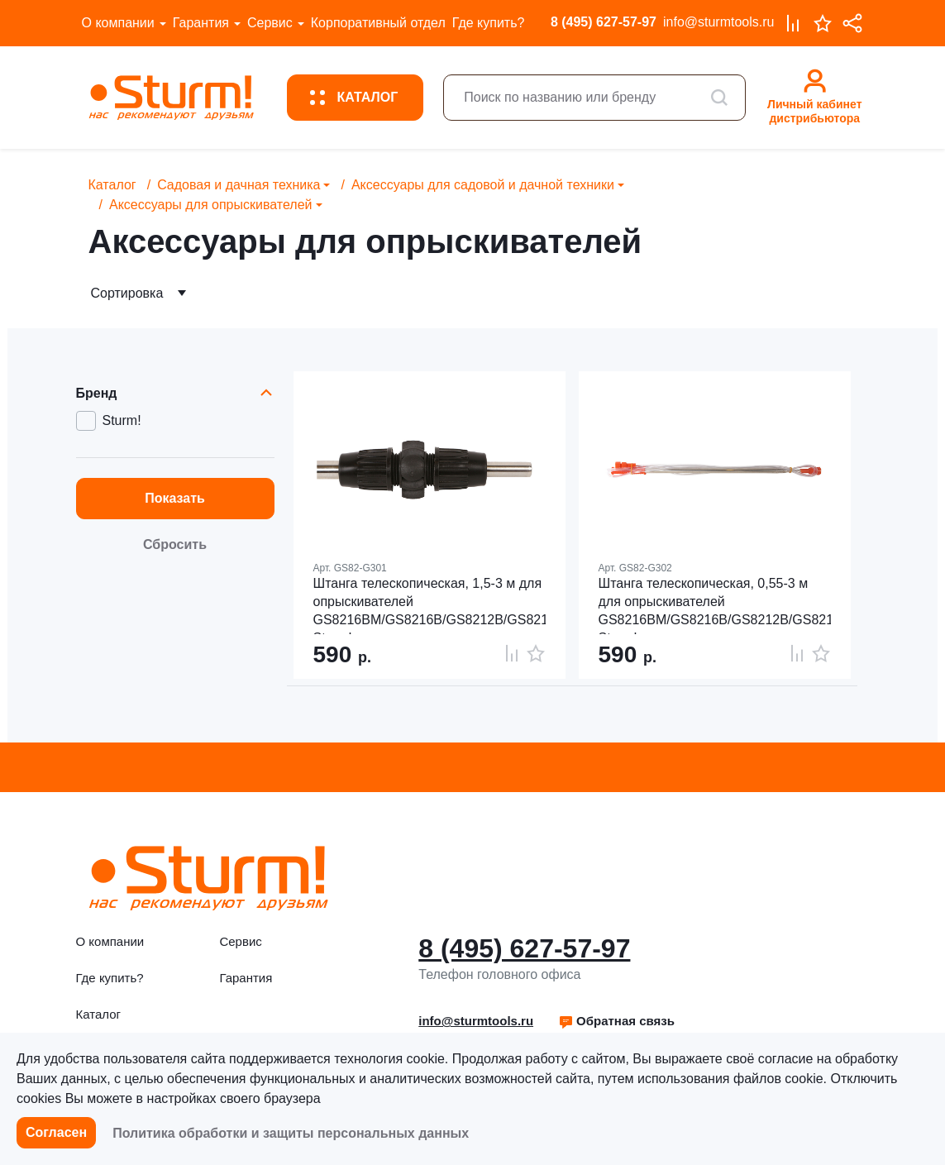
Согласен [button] (56, 1132)
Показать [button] (175, 498)
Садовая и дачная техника (238, 185)
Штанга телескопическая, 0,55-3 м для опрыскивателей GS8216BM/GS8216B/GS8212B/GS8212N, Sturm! (715, 605)
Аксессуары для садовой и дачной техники (482, 185)
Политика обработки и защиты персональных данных (290, 1133)
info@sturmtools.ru (719, 22)
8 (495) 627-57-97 (603, 22)
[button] (616, 1021)
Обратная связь (616, 1021)
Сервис (270, 23)
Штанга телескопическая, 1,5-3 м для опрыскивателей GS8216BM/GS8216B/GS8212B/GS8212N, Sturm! (429, 605)
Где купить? (488, 23)
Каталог (112, 185)
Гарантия (201, 23)
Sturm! (122, 420)
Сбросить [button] (175, 544)
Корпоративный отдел (378, 23)
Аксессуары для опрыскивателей (211, 205)
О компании (118, 23)
